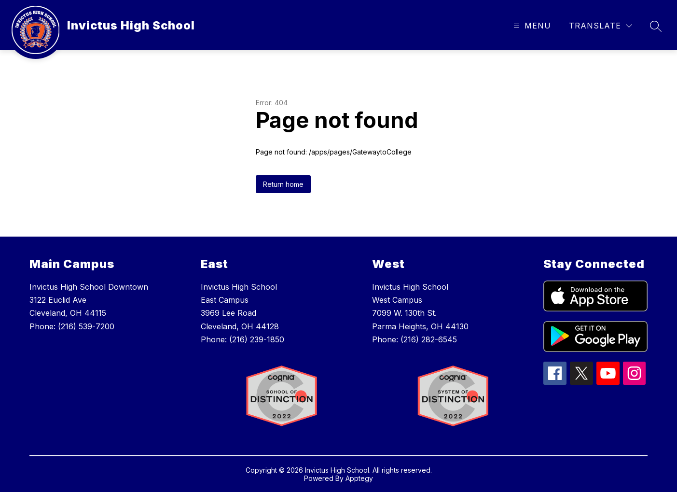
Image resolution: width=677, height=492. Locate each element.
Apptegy (359, 478)
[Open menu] (531, 26)
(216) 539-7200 (86, 326)
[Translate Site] (600, 26)
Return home (283, 184)
